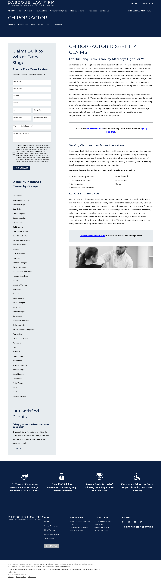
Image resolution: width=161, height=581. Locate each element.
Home (46, 522)
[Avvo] (129, 521)
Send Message (21, 168)
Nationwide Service (51, 534)
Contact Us (51, 546)
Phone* (16, 96)
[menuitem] (32, 195)
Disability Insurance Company (40, 118)
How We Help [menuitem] (41, 11)
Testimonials (49, 538)
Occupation (38, 110)
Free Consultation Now (139, 11)
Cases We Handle (51, 526)
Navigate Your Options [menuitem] (58, 11)
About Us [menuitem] (11, 11)
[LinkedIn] (141, 521)
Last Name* (18, 88)
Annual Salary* (19, 117)
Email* (16, 103)
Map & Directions (76, 530)
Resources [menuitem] (93, 11)
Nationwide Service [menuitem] (77, 11)
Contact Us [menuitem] (104, 11)
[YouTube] (135, 521)
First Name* (18, 81)
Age (15, 110)
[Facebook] (123, 521)
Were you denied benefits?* (23, 126)
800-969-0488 (145, 3)
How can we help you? (21, 133)
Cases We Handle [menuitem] (26, 11)
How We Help (49, 530)
